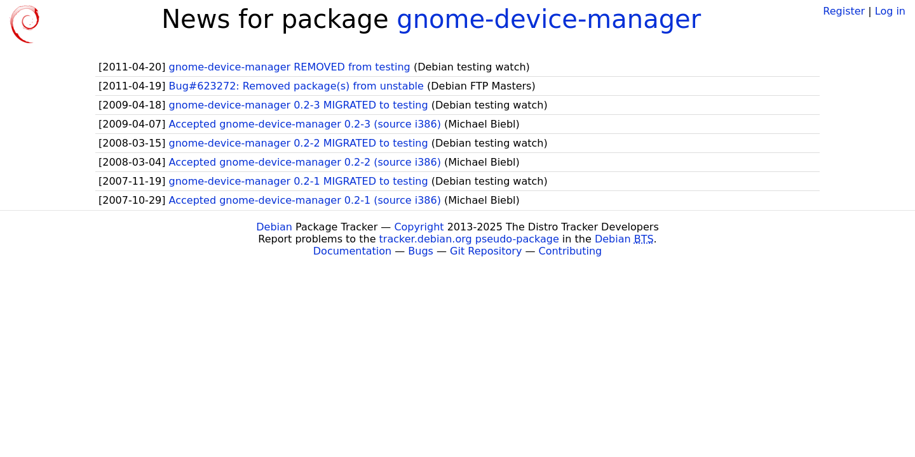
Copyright (419, 227)
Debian (274, 227)
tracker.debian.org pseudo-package (469, 239)
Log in (890, 11)
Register (844, 11)
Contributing (570, 251)
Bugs (420, 251)
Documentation (352, 251)
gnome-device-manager (548, 19)
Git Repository (486, 251)
